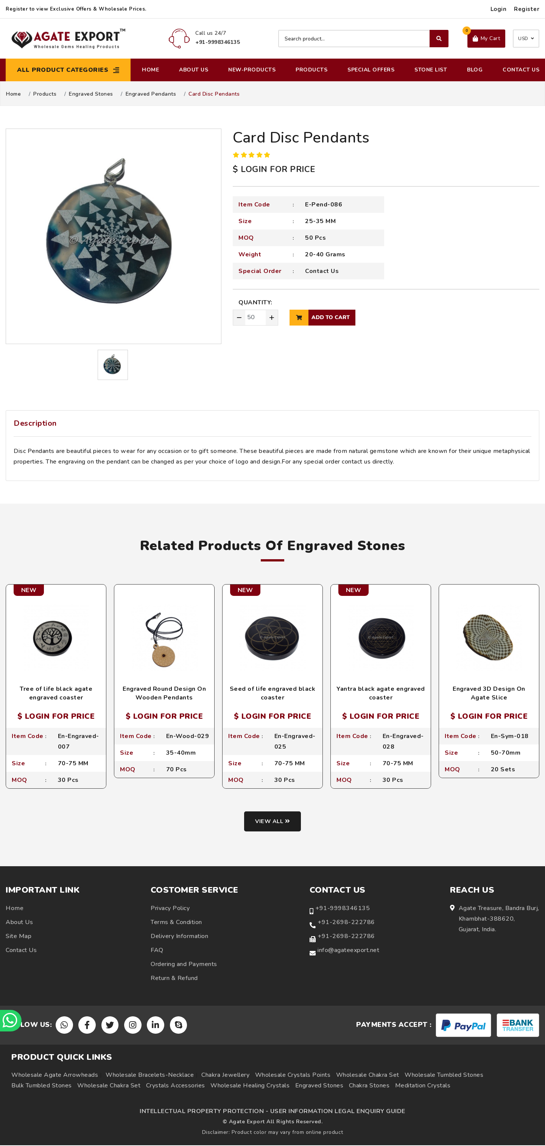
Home (150, 69)
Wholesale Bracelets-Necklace (150, 1076)
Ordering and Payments (184, 964)
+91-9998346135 (342, 908)
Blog (475, 69)
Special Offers (370, 69)
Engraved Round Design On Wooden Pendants (164, 693)
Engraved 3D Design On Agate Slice (489, 693)
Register (526, 9)
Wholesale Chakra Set (367, 1076)
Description (35, 423)
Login (498, 9)
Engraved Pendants (151, 94)
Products (311, 69)
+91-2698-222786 (346, 922)
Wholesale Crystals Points (293, 1076)
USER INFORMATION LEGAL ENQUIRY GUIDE (337, 1112)
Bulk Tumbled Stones (41, 1086)
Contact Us (521, 69)
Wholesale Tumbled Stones (444, 1076)
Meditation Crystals (423, 1086)
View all (272, 822)
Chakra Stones (369, 1086)
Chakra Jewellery (225, 1076)
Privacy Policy (170, 908)
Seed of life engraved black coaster (273, 693)
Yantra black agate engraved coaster (380, 693)
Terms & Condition (176, 922)
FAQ (157, 950)
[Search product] (363, 39)
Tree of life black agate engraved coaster (56, 693)
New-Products (252, 69)
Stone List (430, 69)
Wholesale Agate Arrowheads (54, 1076)
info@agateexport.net (348, 950)
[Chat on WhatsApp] (11, 1020)
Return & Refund (174, 978)
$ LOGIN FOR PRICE (274, 169)
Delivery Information (179, 936)
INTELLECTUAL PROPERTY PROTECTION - (204, 1112)
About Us (193, 69)
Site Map (18, 936)
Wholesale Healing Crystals (250, 1086)
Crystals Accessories (175, 1086)
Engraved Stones (91, 94)
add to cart (320, 318)
